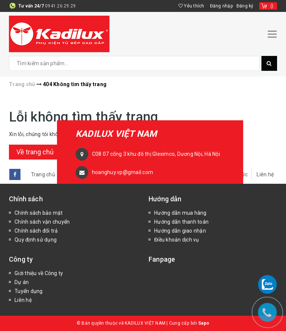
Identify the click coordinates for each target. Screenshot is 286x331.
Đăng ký (245, 6)
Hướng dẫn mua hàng (180, 213)
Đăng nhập (221, 6)
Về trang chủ (35, 152)
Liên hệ (265, 174)
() (272, 6)
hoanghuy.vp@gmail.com (122, 172)
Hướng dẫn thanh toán (181, 222)
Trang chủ (43, 174)
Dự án (22, 282)
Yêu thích (191, 6)
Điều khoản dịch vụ (176, 240)
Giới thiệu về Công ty (39, 273)
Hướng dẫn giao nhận (180, 231)
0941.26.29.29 (60, 6)
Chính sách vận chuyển (42, 222)
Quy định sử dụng (36, 240)
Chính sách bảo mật (39, 213)
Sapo (203, 323)
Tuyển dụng (29, 291)
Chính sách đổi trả (36, 231)
